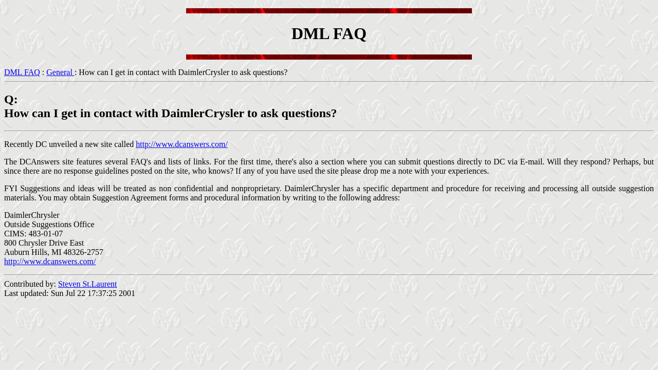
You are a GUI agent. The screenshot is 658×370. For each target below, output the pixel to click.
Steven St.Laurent (87, 284)
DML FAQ (22, 72)
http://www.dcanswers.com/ (181, 144)
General (60, 72)
